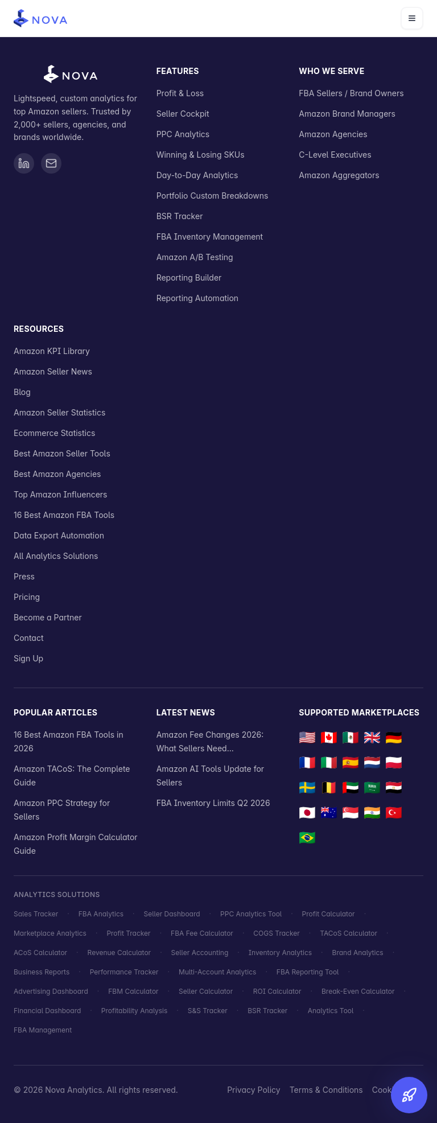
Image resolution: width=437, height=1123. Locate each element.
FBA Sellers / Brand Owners (351, 93)
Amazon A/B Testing (194, 257)
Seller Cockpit (182, 113)
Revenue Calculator (119, 952)
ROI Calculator (277, 991)
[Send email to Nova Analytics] (51, 163)
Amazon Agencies (333, 134)
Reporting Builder (189, 277)
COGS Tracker (276, 933)
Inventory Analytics (280, 952)
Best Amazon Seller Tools (62, 453)
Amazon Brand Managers (347, 113)
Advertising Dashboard (51, 991)
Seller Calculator (206, 991)
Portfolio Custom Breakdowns (212, 195)
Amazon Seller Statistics (59, 412)
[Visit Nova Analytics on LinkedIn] (24, 163)
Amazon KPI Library (52, 351)
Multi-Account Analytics (217, 972)
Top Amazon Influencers (61, 494)
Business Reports (41, 972)
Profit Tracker (128, 933)
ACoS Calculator (40, 952)
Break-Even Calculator (357, 991)
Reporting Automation (197, 298)
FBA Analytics (101, 914)
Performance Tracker (124, 972)
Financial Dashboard (47, 1010)
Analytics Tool (331, 1010)
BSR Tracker (179, 216)
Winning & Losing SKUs (200, 154)
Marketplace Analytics (50, 933)
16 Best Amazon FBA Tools (64, 515)
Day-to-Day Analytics (197, 175)
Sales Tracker (36, 914)
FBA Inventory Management (209, 236)
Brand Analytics (358, 952)
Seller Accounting (200, 952)
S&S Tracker (208, 1010)
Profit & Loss (180, 93)
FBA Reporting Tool (308, 972)
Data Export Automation (59, 535)
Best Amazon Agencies (57, 474)
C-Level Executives (335, 154)
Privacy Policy (254, 1090)
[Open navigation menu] (412, 18)
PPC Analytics (183, 134)
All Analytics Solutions (56, 556)
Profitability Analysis (134, 1010)
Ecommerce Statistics (54, 433)
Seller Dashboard (172, 914)
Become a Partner (48, 617)
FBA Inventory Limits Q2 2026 (213, 803)
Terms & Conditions (326, 1090)
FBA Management (43, 1030)
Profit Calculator (328, 914)
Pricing (27, 597)
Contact (29, 638)
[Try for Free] (405, 1091)
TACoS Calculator (348, 933)
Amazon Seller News (53, 371)
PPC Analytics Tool (251, 914)
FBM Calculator (133, 991)
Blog (22, 392)
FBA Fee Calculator (202, 933)
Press (24, 576)
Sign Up (28, 658)
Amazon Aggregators (339, 175)
